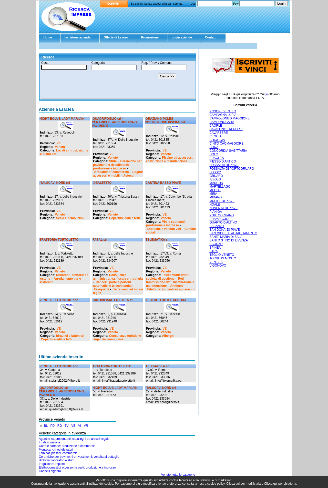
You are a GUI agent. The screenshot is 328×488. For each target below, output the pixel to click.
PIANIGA (215, 211)
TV (66, 426)
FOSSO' (215, 172)
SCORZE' (216, 244)
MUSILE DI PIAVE (221, 201)
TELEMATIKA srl (158, 239)
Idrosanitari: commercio (111, 172)
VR (86, 426)
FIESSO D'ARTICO (222, 161)
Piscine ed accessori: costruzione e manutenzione (169, 159)
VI (79, 426)
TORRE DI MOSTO (222, 258)
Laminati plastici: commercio (58, 453)
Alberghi (168, 336)
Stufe (113, 161)
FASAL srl (100, 239)
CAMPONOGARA (221, 122)
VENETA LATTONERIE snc (59, 300)
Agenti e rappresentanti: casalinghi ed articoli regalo (74, 439)
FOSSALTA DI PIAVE (223, 165)
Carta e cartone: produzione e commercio (67, 446)
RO (59, 426)
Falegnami (101, 289)
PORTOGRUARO (221, 215)
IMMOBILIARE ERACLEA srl (113, 300)
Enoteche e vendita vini (164, 229)
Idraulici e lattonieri (70, 336)
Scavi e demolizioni (70, 218)
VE (59, 143)
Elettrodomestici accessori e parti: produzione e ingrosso (77, 467)
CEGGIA (215, 136)
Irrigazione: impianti (52, 464)
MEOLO (214, 190)
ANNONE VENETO (222, 111)
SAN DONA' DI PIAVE (224, 229)
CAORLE (215, 125)
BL (46, 426)
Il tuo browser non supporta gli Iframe (117, 80)
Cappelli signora (50, 471)
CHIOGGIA (217, 140)
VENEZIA (215, 262)
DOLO (213, 154)
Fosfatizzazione (49, 442)
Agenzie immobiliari (108, 339)
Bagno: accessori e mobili (118, 173)
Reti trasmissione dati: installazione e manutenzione (170, 282)
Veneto (60, 147)
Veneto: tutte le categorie (178, 474)
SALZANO (216, 226)
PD (52, 426)
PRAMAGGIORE (221, 219)
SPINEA (215, 247)
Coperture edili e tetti (124, 218)
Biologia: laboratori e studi (56, 460)
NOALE (214, 204)
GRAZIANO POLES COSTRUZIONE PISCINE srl (165, 120)
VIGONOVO (217, 265)
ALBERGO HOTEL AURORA (166, 300)
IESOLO (215, 179)
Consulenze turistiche (125, 336)
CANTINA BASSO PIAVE (163, 183)
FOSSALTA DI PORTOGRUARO (231, 168)
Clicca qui (233, 483)
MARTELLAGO (219, 186)
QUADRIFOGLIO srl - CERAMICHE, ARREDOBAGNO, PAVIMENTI (115, 122)
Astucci (128, 175)
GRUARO (216, 176)
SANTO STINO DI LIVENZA (228, 240)
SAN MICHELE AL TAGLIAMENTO (233, 233)
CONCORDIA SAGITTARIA (228, 150)
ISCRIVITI (113, 3)
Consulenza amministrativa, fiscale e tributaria (118, 276)
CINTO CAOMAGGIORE (226, 143)
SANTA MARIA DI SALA (225, 237)
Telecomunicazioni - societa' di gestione (168, 276)
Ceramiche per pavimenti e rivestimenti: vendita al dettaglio (79, 457)
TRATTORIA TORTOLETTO (59, 239)
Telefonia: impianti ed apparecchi (171, 289)
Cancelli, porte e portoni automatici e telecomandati (112, 284)
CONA (213, 147)
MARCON (216, 183)
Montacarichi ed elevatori (56, 449)
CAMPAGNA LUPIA (222, 115)
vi (266, 94)
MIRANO (215, 197)
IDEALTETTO (102, 183)
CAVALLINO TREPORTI (225, 129)
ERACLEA (216, 158)
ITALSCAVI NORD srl (55, 183)
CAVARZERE (218, 133)
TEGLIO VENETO (221, 255)
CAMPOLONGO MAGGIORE (229, 118)
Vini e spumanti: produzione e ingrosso (166, 223)
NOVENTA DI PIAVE (223, 208)
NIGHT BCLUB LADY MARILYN (62, 118)
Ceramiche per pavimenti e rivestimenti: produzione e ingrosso (117, 164)
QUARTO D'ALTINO (223, 222)
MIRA (213, 194)
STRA (213, 251)
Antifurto (176, 286)
